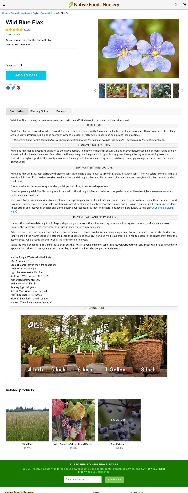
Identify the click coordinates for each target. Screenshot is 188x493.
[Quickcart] (184, 4)
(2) (29, 30)
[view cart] (184, 4)
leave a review (13, 34)
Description (17, 111)
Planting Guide (39, 111)
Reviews (61, 111)
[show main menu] (4, 4)
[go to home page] (94, 4)
